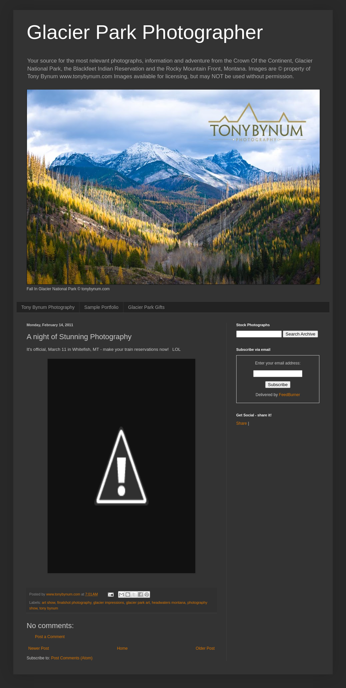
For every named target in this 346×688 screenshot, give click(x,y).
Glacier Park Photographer (145, 32)
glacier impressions (108, 602)
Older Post (205, 648)
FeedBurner (289, 394)
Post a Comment (50, 636)
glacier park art (138, 602)
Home (122, 648)
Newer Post (38, 648)
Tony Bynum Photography (48, 307)
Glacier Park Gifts (146, 307)
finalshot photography (74, 602)
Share (241, 423)
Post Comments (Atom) (71, 658)
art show (48, 602)
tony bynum (49, 608)
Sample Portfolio (101, 307)
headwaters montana (168, 602)
